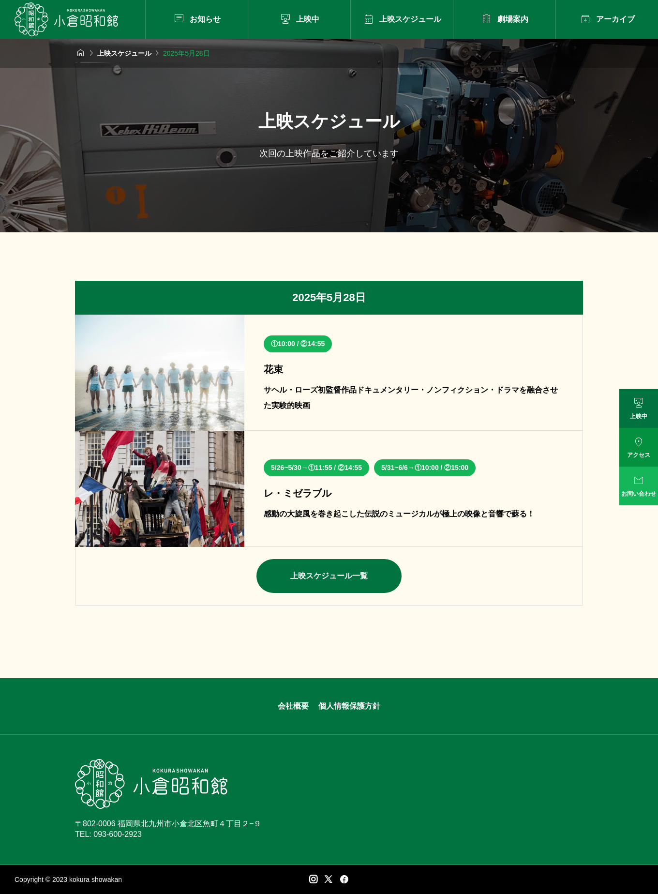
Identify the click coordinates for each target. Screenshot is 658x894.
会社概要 (293, 706)
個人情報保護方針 (349, 706)
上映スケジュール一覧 (329, 576)
